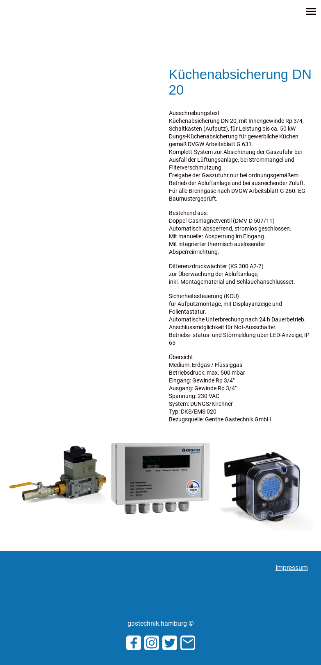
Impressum (291, 568)
